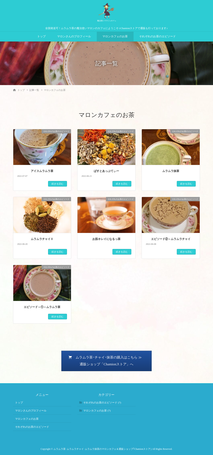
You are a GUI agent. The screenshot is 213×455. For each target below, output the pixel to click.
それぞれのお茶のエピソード (157, 36)
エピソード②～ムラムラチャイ (170, 239)
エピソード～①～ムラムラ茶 (42, 307)
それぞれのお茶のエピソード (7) (102, 402)
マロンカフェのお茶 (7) (96, 410)
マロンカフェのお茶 (115, 36)
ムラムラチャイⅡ (42, 239)
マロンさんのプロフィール (74, 36)
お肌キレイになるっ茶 (106, 239)
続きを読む (57, 183)
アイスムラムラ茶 (42, 171)
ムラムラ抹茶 (170, 171)
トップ (41, 36)
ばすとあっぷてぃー (106, 171)
